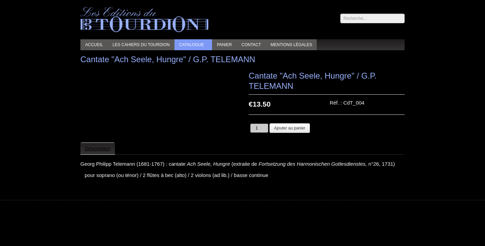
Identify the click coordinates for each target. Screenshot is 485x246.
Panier (224, 44)
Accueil (94, 44)
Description (97, 148)
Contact (251, 44)
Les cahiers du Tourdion (141, 44)
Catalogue (191, 44)
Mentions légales (291, 44)
